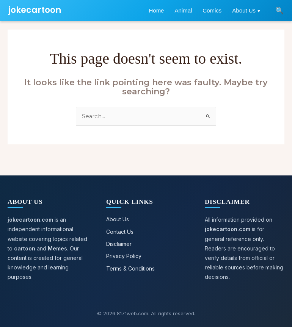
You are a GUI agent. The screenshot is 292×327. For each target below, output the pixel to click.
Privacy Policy (123, 255)
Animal (183, 10)
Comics (212, 10)
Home (156, 10)
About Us (244, 10)
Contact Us (119, 231)
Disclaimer (119, 243)
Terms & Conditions (130, 267)
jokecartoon (34, 10)
